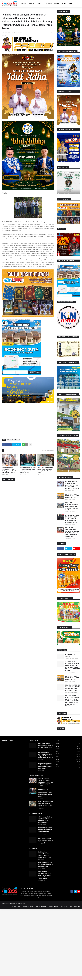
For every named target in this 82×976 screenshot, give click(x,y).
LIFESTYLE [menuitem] (63, 3)
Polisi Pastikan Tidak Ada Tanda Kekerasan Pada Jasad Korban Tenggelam (45, 840)
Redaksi (14, 906)
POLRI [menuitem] (70, 3)
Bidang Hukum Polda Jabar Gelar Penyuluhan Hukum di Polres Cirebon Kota (45, 864)
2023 (68, 751)
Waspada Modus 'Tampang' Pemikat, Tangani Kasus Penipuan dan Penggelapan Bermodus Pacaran (45, 765)
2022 (68, 754)
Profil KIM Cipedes (53, 906)
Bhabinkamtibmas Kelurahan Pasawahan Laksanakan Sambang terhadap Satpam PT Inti (44, 854)
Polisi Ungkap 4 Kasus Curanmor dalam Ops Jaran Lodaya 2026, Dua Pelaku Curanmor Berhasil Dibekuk (45, 755)
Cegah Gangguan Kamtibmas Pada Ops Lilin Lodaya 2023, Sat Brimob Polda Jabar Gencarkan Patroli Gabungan (45, 875)
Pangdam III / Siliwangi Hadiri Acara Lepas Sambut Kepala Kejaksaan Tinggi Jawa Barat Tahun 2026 (72, 532)
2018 (68, 764)
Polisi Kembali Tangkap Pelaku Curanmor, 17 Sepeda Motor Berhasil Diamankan (45, 745)
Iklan (19, 906)
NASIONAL (77, 906)
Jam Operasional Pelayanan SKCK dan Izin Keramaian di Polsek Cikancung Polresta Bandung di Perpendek (72, 666)
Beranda (4, 11)
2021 (68, 757)
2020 (68, 759)
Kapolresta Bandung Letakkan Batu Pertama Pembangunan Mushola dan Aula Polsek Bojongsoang (9, 470)
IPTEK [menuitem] (39, 3)
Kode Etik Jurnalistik (41, 906)
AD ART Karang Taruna (70, 655)
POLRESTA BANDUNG (12, 11)
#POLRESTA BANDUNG (13, 439)
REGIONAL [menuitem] (32, 3)
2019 (68, 762)
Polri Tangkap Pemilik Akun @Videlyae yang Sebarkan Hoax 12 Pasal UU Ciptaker (72, 687)
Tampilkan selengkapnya (47, 450)
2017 (68, 767)
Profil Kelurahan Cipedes (66, 906)
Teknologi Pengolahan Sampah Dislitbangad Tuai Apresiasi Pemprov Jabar (72, 506)
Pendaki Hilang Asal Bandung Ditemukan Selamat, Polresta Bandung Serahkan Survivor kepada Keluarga (28, 470)
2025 (68, 746)
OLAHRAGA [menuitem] (47, 3)
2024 (68, 749)
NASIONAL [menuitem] (23, 3)
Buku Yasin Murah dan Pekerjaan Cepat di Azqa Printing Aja (72, 495)
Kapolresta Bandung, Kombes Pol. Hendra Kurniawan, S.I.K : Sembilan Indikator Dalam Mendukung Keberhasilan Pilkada (72, 701)
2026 (68, 744)
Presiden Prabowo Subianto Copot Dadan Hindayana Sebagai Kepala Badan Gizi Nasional (72, 485)
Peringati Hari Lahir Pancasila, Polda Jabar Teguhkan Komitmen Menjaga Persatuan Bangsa (72, 519)
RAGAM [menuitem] (55, 3)
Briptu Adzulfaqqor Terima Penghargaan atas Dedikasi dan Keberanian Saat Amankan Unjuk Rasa (45, 830)
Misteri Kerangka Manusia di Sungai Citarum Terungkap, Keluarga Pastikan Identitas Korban (45, 470)
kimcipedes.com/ (10, 903)
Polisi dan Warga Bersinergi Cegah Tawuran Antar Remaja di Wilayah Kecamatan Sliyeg (45, 819)
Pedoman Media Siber (27, 906)
